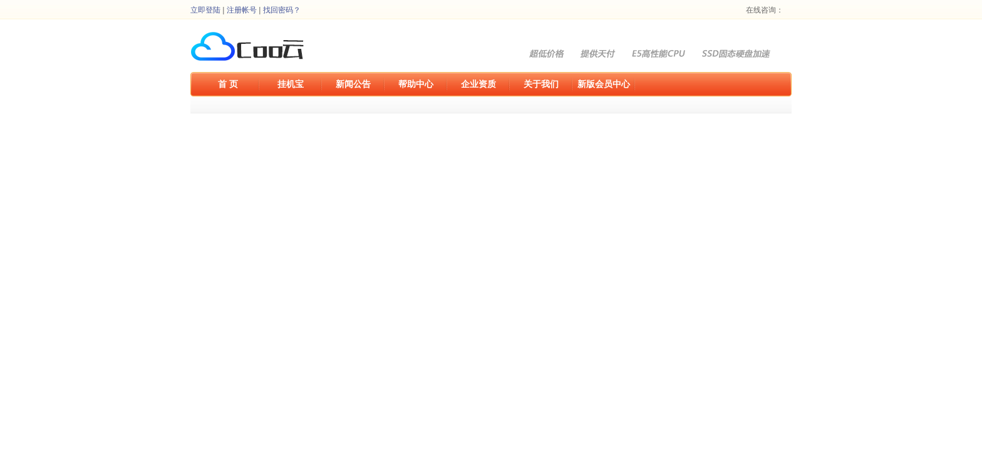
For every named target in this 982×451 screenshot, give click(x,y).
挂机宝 (290, 84)
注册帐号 (242, 10)
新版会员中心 (603, 84)
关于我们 (541, 84)
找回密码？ (282, 10)
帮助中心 (415, 84)
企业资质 (478, 84)
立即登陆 (205, 10)
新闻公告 (353, 84)
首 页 (228, 84)
